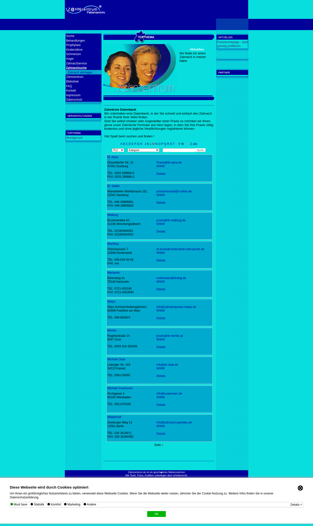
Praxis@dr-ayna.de (169, 162)
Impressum (73, 95)
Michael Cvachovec (120, 388)
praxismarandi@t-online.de (174, 191)
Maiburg (112, 215)
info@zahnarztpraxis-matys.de (176, 307)
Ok (156, 514)
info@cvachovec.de (169, 393)
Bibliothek (72, 81)
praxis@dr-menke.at (169, 336)
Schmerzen (73, 54)
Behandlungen (75, 40)
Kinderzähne (74, 49)
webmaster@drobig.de (171, 278)
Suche (70, 36)
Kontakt (71, 90)
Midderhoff (114, 417)
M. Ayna (112, 157)
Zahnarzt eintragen (80, 72)
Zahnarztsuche (76, 68)
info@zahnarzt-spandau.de (174, 422)
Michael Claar (116, 359)
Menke (111, 330)
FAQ (69, 86)
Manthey (113, 243)
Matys (111, 301)
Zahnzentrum (74, 77)
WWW (160, 166)
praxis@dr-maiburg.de (171, 220)
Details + (296, 504)
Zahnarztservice (76, 63)
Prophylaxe (73, 45)
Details (161, 173)
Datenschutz (74, 99)
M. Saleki (113, 186)
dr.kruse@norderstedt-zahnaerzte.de (180, 249)
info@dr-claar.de (167, 364)
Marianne (113, 272)
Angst (70, 58)
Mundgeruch (74, 138)
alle (195, 144)
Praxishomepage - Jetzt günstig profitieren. (232, 44)
